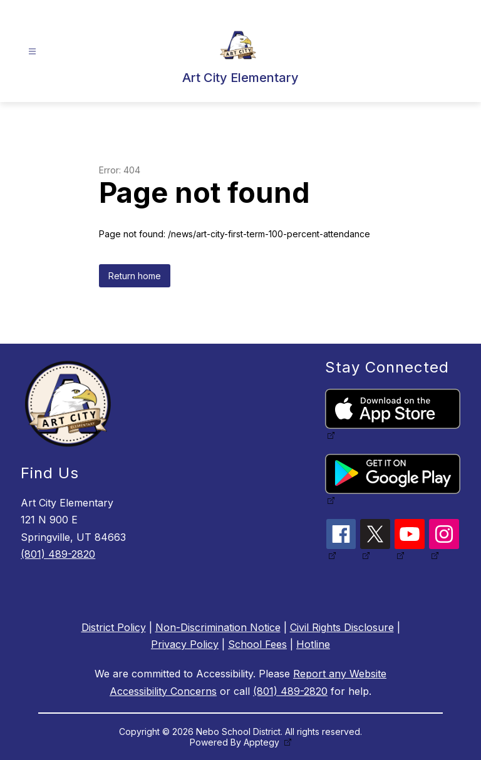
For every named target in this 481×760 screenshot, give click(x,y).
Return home (134, 275)
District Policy (113, 627)
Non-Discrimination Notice (218, 627)
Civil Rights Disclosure (342, 627)
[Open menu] (32, 51)
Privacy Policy (185, 644)
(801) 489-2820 (58, 554)
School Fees (257, 644)
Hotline (313, 644)
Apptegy (263, 742)
